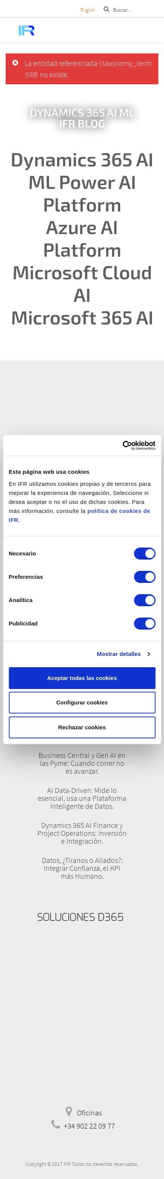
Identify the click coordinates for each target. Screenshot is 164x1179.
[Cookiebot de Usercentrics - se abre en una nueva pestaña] (122, 445)
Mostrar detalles (119, 654)
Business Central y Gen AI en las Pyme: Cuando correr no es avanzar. (82, 763)
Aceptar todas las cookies (82, 678)
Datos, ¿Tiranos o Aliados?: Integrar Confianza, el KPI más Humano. (82, 868)
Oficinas (89, 1112)
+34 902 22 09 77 (89, 1125)
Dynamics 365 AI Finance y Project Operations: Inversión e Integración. (82, 833)
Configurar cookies (82, 702)
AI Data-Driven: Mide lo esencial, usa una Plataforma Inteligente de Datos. (82, 798)
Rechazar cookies (82, 727)
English (88, 10)
